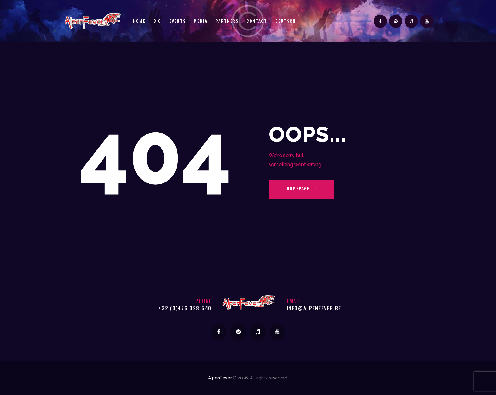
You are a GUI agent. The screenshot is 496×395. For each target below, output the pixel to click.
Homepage (298, 188)
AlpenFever (220, 377)
